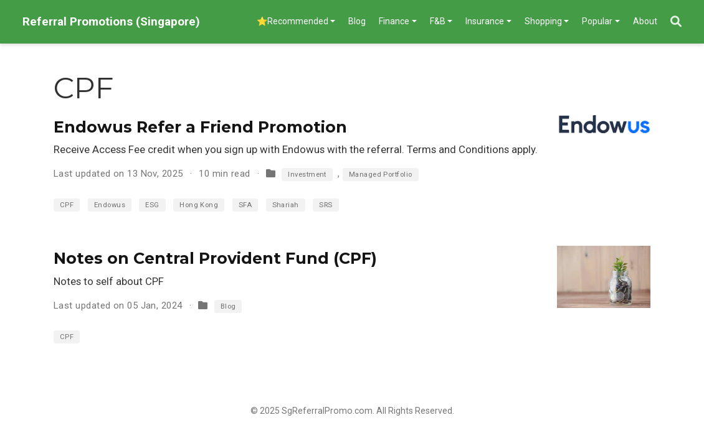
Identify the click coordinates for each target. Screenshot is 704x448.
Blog (228, 306)
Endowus (109, 205)
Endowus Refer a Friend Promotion (200, 127)
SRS (325, 205)
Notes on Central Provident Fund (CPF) (215, 258)
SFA (245, 205)
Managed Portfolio (380, 174)
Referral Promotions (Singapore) (111, 21)
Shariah (285, 205)
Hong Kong (198, 205)
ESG (152, 205)
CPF (67, 205)
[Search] (676, 22)
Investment (307, 174)
